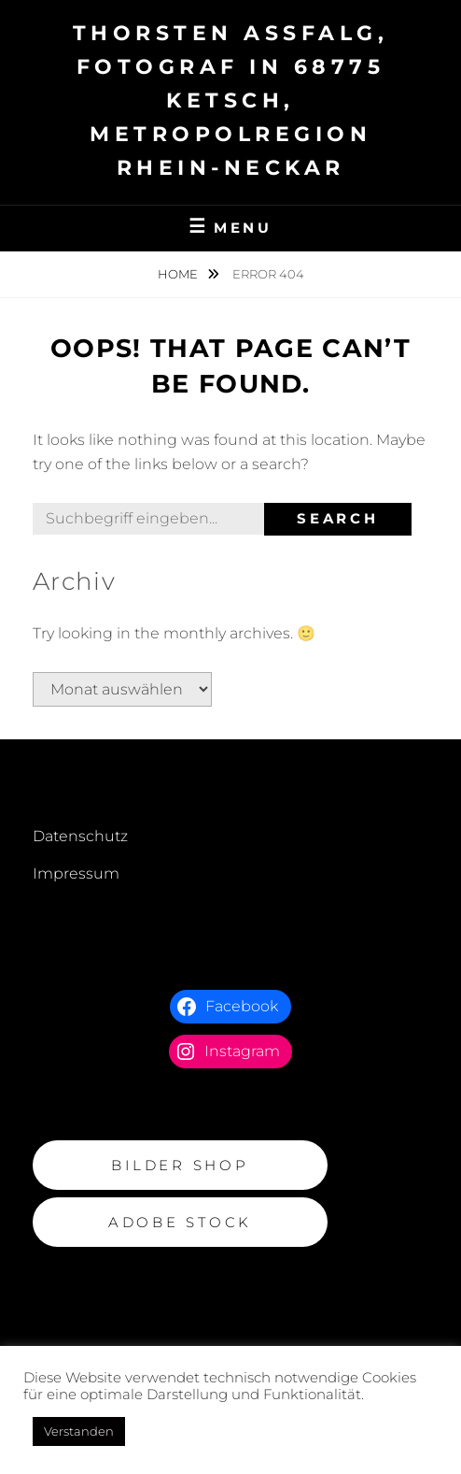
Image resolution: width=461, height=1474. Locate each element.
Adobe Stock (180, 1222)
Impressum (76, 873)
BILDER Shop (179, 1165)
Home (179, 273)
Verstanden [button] (79, 1431)
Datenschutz (80, 836)
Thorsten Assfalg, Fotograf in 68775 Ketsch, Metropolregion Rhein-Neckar (231, 100)
